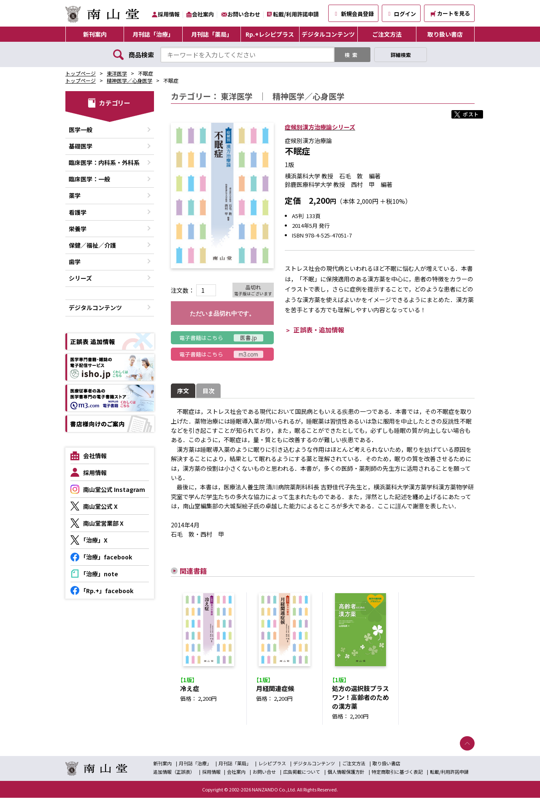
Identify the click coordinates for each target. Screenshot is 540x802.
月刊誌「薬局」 (211, 34)
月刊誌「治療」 (153, 34)
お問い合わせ (243, 14)
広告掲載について (301, 775)
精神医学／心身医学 (129, 80)
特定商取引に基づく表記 (397, 775)
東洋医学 (117, 73)
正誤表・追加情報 (319, 329)
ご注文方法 (387, 34)
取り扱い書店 (445, 34)
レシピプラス (272, 767)
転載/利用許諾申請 (296, 14)
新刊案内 (95, 34)
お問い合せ (264, 775)
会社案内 (203, 14)
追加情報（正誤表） (174, 775)
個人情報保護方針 (345, 775)
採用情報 (169, 14)
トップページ (80, 73)
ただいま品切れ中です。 (222, 313)
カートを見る (450, 13)
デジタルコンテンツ (328, 34)
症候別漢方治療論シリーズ (320, 127)
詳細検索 (401, 54)
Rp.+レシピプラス (270, 34)
